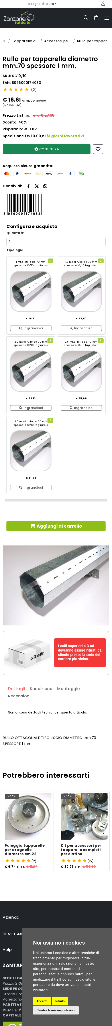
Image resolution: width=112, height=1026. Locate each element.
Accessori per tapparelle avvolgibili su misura (57, 41)
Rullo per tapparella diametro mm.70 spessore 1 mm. (93, 41)
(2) (34, 89)
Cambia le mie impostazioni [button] (56, 1010)
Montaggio (68, 698)
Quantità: (15, 233)
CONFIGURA (46, 149)
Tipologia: (15, 250)
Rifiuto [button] (60, 1001)
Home (4, 41)
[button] (37, 186)
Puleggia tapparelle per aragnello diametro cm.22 (25, 850)
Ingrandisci (31, 328)
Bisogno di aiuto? (42, 4)
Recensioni (19, 705)
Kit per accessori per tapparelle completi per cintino (81, 850)
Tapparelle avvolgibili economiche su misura (25, 41)
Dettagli (16, 698)
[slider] (16, 89)
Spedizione (41, 698)
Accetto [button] (42, 1001)
